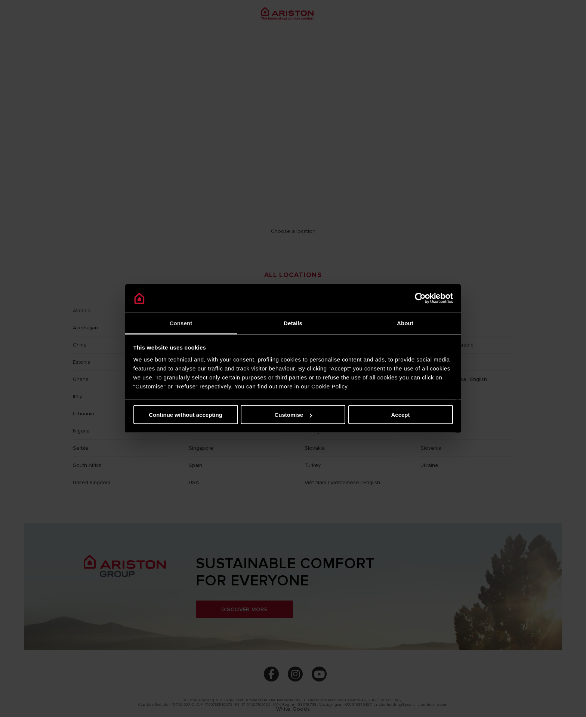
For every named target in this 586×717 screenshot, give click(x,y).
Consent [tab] (181, 323)
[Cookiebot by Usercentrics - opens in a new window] (420, 298)
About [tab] (405, 323)
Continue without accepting (185, 415)
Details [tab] (293, 323)
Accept (400, 415)
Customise (293, 415)
